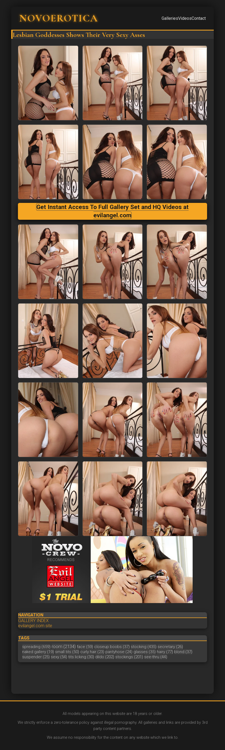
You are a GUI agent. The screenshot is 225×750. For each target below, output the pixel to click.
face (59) (85, 646)
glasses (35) (145, 651)
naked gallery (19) (38, 651)
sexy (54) (59, 656)
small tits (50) (67, 651)
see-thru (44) (155, 656)
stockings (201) (129, 656)
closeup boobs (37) (112, 646)
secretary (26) (170, 646)
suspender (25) (36, 656)
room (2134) (64, 646)
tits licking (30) (81, 656)
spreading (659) (36, 646)
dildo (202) (104, 656)
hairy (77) (165, 651)
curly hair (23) (92, 651)
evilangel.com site (35, 625)
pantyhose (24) (118, 651)
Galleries (170, 18)
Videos (185, 18)
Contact (199, 18)
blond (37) (183, 651)
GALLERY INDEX (33, 620)
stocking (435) (144, 646)
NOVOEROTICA (58, 18)
